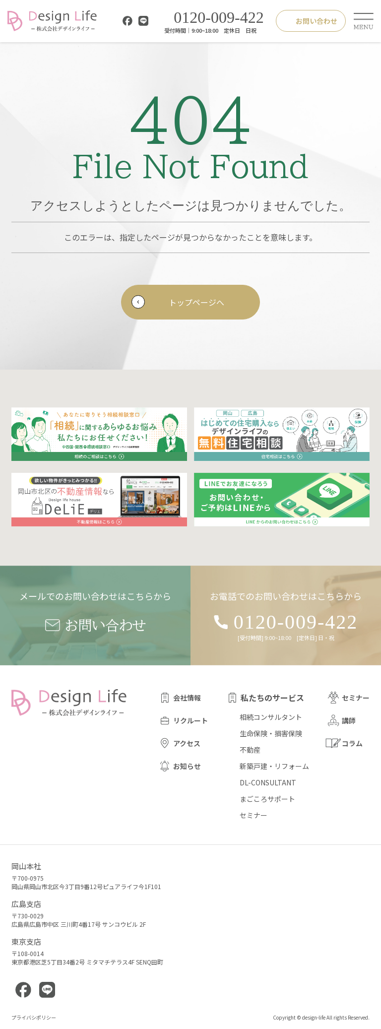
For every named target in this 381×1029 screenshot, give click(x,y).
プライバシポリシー (33, 1017)
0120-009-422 (211, 17)
